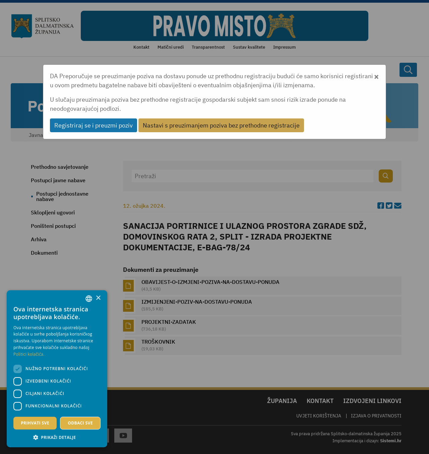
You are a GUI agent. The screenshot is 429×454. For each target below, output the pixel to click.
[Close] (376, 76)
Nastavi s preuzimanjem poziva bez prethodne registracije (221, 125)
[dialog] (57, 368)
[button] (57, 437)
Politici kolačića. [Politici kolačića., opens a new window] (29, 354)
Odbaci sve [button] (80, 423)
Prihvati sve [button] (35, 423)
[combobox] (88, 298)
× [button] (98, 298)
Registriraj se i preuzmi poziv (93, 125)
